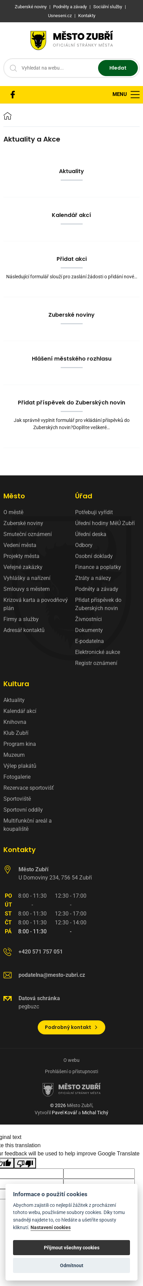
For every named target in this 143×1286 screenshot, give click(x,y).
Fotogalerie (17, 777)
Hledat (118, 67)
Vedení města (19, 545)
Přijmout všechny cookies (71, 1247)
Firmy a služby (21, 619)
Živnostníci (88, 619)
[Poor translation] (25, 1163)
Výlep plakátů (19, 766)
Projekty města (21, 556)
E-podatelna (89, 641)
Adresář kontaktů (24, 630)
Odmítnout (71, 1265)
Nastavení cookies (51, 1227)
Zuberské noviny (23, 523)
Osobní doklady (94, 556)
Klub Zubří (15, 733)
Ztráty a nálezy (93, 578)
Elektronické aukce (97, 652)
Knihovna (14, 722)
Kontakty (19, 849)
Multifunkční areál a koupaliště (27, 824)
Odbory (84, 545)
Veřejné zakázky (23, 567)
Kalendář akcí (19, 711)
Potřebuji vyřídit (94, 512)
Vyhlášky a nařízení (26, 578)
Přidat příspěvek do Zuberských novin (98, 604)
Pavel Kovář (64, 1112)
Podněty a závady (96, 589)
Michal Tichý (95, 1112)
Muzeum (14, 755)
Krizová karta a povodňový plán (35, 604)
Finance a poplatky (98, 567)
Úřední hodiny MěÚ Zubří (105, 523)
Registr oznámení (96, 663)
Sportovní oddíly (23, 809)
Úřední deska (90, 534)
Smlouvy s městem (26, 589)
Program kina (19, 744)
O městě (13, 512)
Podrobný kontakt (71, 1027)
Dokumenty (89, 630)
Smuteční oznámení (27, 534)
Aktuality (14, 700)
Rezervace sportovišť (28, 788)
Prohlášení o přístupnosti (71, 1071)
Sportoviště (17, 799)
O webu (71, 1060)
